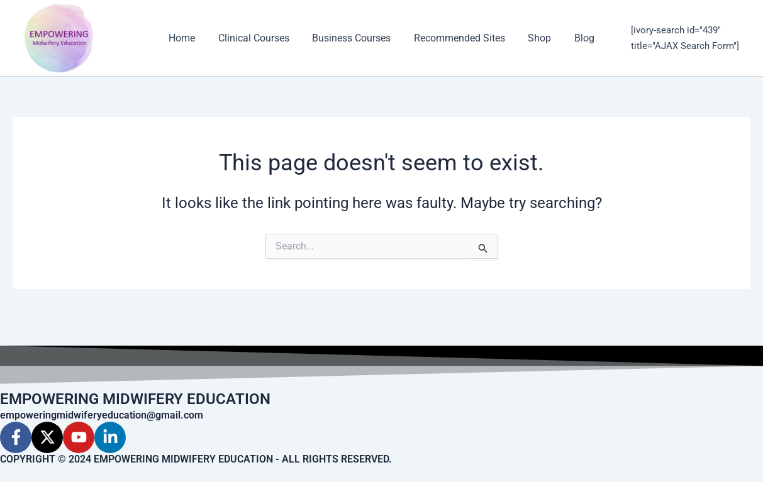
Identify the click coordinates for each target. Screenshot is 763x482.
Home (189, 38)
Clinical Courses (258, 38)
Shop (535, 38)
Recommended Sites (458, 38)
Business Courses (353, 38)
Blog (577, 38)
